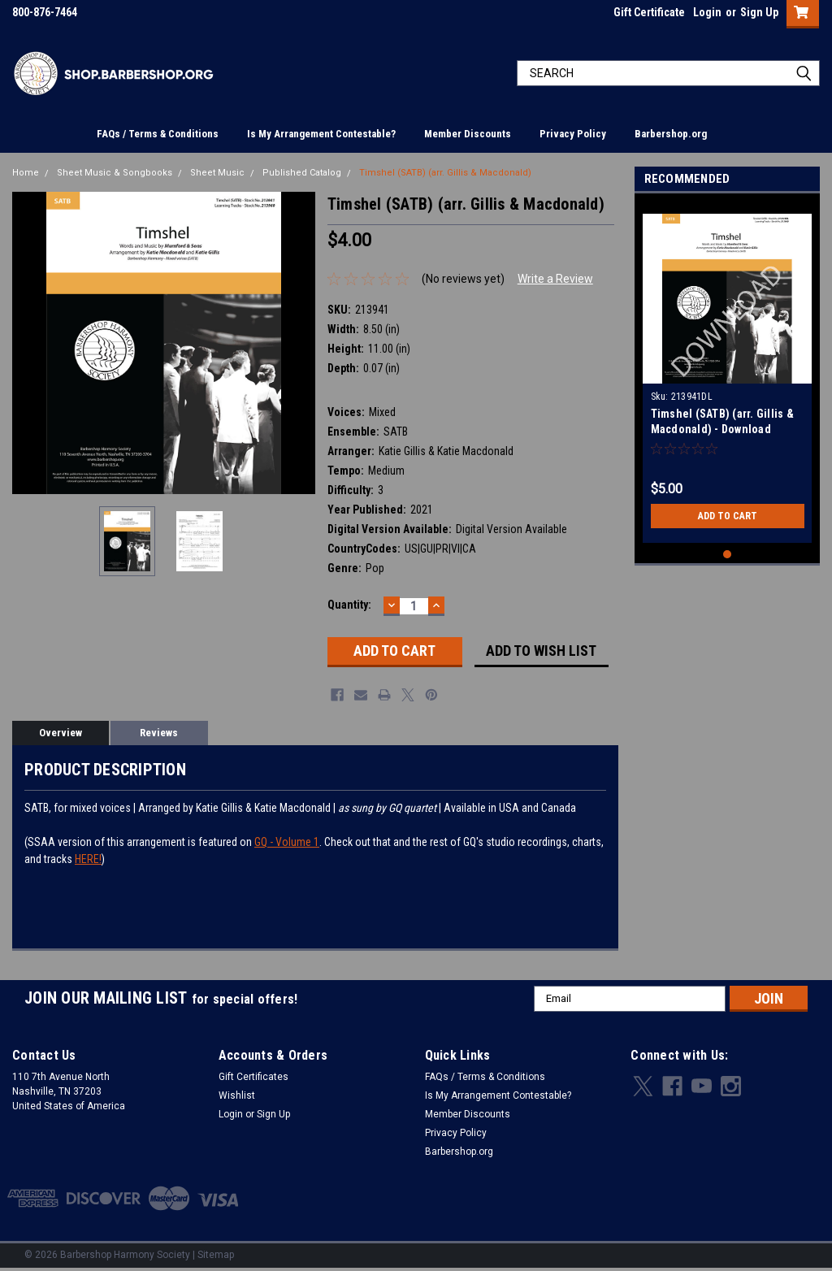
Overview (60, 733)
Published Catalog (301, 172)
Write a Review (555, 278)
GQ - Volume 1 (286, 841)
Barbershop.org (671, 134)
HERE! (88, 858)
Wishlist (237, 1095)
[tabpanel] (727, 372)
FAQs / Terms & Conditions (158, 134)
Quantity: (349, 604)
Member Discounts (467, 134)
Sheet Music (217, 172)
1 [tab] (727, 554)
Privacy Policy (573, 134)
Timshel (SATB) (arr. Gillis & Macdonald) (445, 172)
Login (707, 12)
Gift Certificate (649, 12)
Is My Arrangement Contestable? (321, 134)
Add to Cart (728, 516)
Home (25, 172)
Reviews (159, 733)
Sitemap (215, 1254)
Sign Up (759, 12)
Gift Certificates (253, 1076)
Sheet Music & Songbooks (114, 172)
